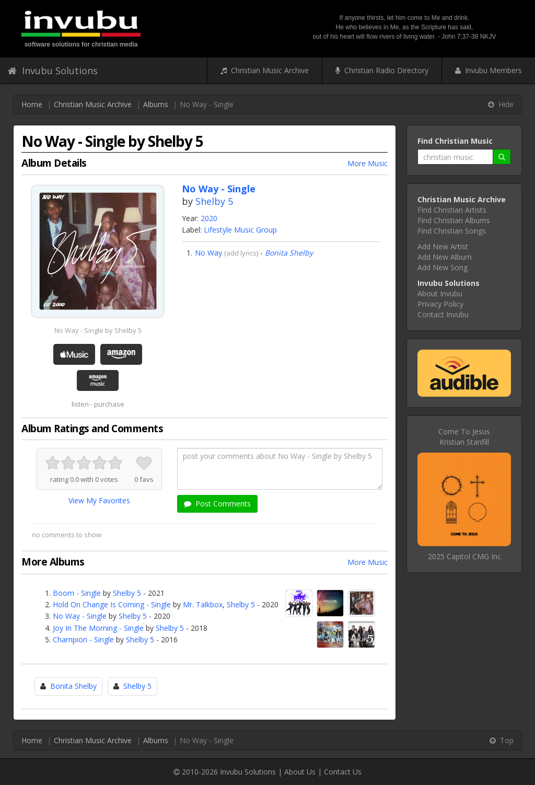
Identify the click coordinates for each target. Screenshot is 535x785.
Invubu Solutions (53, 70)
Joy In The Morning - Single (98, 628)
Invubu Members (488, 70)
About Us (300, 772)
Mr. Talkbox (203, 604)
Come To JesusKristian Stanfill (464, 436)
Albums (155, 104)
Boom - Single (77, 593)
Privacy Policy (440, 304)
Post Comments (217, 504)
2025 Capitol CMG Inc (464, 556)
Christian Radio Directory (381, 70)
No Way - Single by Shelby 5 (98, 330)
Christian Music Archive (264, 70)
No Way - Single (80, 616)
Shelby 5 (214, 201)
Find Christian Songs (451, 231)
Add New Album (444, 257)
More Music (367, 163)
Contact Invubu (443, 314)
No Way (208, 253)
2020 (209, 218)
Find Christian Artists (451, 210)
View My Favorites (99, 500)
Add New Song (442, 267)
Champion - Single (83, 639)
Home (31, 104)
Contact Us (343, 772)
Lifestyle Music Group (240, 230)
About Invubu (439, 293)
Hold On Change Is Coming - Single (112, 604)
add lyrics (241, 253)
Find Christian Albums (453, 220)
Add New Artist (442, 246)
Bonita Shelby (289, 253)
